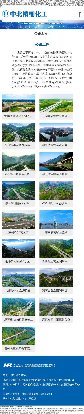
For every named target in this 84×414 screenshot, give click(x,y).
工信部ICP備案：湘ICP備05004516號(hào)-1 (27, 393)
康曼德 (32, 398)
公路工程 (41, 33)
